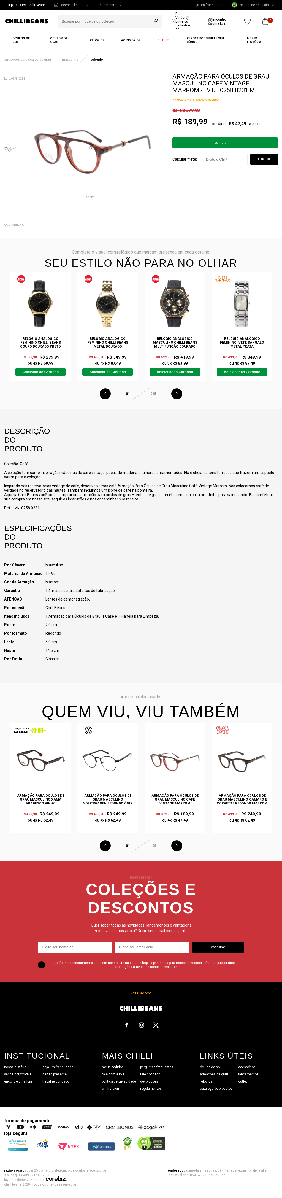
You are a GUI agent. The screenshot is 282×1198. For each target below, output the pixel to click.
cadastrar (218, 947)
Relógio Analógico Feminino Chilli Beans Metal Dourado (108, 342)
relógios (206, 1081)
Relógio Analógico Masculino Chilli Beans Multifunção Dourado (175, 342)
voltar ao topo (141, 993)
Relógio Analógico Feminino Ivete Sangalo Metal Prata (242, 342)
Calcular (264, 159)
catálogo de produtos (216, 1089)
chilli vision (110, 1089)
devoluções (149, 1081)
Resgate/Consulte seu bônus (205, 40)
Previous (105, 393)
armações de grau (214, 1074)
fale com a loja (113, 1074)
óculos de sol (210, 1067)
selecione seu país (250, 5)
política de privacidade (119, 1081)
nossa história (15, 1067)
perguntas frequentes (156, 1067)
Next (176, 393)
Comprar (221, 143)
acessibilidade (72, 5)
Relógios (97, 40)
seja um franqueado (207, 5)
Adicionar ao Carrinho (40, 372)
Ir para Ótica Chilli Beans (27, 5)
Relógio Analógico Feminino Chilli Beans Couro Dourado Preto (40, 342)
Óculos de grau (58, 40)
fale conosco (150, 1074)
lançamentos (248, 1074)
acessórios (247, 1067)
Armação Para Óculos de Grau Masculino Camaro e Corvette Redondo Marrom (242, 799)
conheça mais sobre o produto (195, 100)
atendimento (106, 5)
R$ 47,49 (237, 123)
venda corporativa (17, 1074)
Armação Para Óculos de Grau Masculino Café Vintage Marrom (175, 799)
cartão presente (54, 1074)
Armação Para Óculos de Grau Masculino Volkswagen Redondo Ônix (107, 799)
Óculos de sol (21, 40)
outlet (242, 1081)
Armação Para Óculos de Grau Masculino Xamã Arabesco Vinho (40, 799)
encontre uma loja (18, 1081)
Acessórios (131, 40)
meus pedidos (113, 1067)
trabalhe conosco (55, 1081)
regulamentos (151, 1089)
